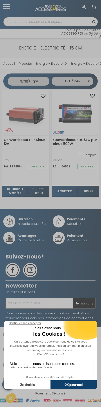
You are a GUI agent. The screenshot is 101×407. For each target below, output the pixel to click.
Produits (25, 63)
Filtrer (29, 81)
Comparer (87, 155)
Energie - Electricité (51, 63)
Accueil (9, 63)
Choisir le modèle (15, 191)
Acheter (64, 191)
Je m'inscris (84, 303)
